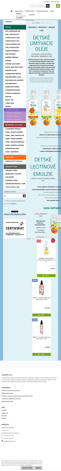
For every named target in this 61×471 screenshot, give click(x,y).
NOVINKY (38, 23)
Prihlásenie (47, 2)
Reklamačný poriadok (7, 393)
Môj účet (4, 418)
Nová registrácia (55, 2)
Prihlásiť (4, 410)
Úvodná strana (19, 11)
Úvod (33, 23)
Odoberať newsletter (10, 192)
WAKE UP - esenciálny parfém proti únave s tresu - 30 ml (41, 338)
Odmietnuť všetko (26, 468)
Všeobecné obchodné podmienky (11, 390)
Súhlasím (37, 468)
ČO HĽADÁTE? (19, 18)
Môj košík (4, 416)
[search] (48, 6)
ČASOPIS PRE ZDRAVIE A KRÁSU (15, 214)
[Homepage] (12, 11)
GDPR (52, 11)
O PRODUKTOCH (29, 11)
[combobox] (47, 237)
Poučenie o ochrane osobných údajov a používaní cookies (17, 396)
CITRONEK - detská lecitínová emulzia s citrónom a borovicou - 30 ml (46, 260)
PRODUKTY (19, 14)
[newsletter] (24, 196)
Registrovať (5, 413)
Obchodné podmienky (42, 11)
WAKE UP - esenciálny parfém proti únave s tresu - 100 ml (41, 298)
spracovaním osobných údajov (18, 201)
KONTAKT (32, 15)
